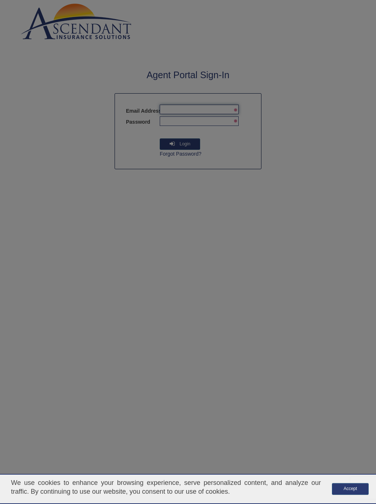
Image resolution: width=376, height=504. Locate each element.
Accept (350, 488)
